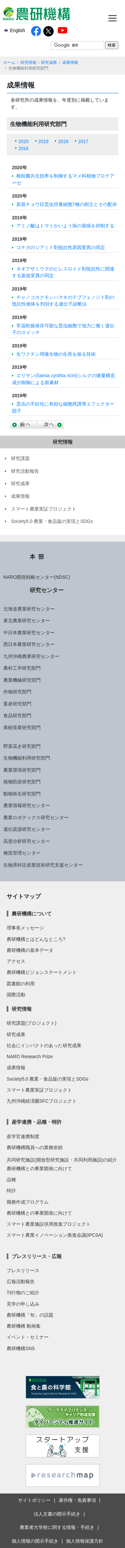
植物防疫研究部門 (22, 781)
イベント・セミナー (28, 1337)
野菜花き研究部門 (22, 746)
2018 (63, 141)
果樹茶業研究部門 (22, 727)
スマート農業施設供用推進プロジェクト (49, 1224)
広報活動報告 (21, 1281)
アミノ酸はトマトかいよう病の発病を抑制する (65, 225)
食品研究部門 (17, 715)
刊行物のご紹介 (23, 1292)
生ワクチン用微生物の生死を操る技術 (56, 354)
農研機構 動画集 (24, 1326)
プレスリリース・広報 (37, 1256)
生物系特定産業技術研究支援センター (43, 865)
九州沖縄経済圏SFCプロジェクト (42, 1101)
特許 (11, 1190)
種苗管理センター (22, 853)
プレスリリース (23, 1270)
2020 (23, 141)
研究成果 (49, 63)
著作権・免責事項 (77, 1500)
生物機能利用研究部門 (26, 758)
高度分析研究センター (26, 841)
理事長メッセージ (25, 927)
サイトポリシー (34, 1500)
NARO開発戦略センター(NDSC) (36, 577)
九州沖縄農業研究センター (31, 656)
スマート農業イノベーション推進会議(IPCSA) (55, 1235)
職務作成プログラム (28, 1202)
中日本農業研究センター (29, 632)
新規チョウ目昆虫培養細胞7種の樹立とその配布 (66, 204)
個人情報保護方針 (84, 1541)
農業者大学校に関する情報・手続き (57, 1527)
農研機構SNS (21, 1348)
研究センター (47, 590)
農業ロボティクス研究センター (36, 817)
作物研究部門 (17, 691)
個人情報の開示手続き (35, 1541)
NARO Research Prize (30, 1056)
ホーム (9, 63)
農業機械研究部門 (22, 680)
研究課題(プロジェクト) (31, 1023)
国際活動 (16, 994)
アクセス (16, 961)
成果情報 (70, 63)
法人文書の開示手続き (57, 1514)
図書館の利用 (21, 983)
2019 (43, 141)
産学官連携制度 (23, 1136)
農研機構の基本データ (30, 950)
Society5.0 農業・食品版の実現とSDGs (47, 1079)
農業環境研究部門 (22, 770)
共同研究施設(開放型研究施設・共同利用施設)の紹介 (62, 1160)
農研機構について (32, 913)
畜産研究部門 (17, 703)
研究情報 (28, 63)
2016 (23, 148)
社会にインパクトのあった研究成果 (44, 1045)
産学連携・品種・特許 (37, 1122)
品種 (11, 1179)
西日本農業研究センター (29, 644)
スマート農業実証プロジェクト (39, 1090)
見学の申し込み (23, 1304)
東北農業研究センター (26, 620)
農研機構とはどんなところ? (36, 939)
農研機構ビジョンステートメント (42, 972)
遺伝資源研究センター (26, 829)
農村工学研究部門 (22, 668)
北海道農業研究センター (29, 609)
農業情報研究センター (26, 805)
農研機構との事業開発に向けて (39, 1168)
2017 (83, 141)
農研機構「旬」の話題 (30, 1315)
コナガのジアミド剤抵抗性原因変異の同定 (60, 247)
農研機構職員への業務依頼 (35, 1147)
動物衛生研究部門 (22, 793)
